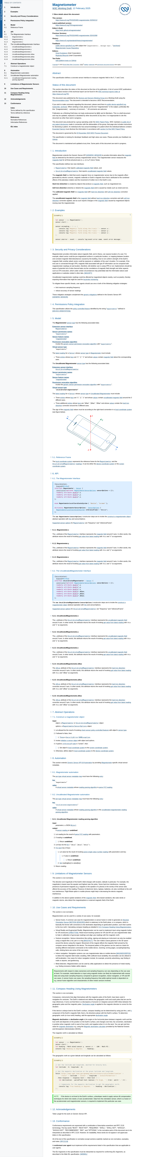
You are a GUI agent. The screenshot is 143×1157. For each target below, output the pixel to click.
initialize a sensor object (69, 740)
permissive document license (105, 64)
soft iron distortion (114, 192)
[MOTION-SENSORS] (77, 922)
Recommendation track (60, 100)
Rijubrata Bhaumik (62, 55)
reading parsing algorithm (88, 787)
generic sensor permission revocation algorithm (80, 344)
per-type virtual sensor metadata (67, 776)
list (68, 845)
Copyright (55, 64)
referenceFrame (69, 744)
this (70, 519)
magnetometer (112, 309)
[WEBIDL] (83, 1154)
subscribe (56, 107)
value (54, 785)
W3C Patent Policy (102, 122)
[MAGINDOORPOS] (123, 953)
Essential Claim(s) (58, 129)
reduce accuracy (61, 291)
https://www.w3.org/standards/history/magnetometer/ (74, 40)
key (53, 780)
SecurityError (72, 737)
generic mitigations (90, 294)
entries (62, 357)
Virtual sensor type (59, 347)
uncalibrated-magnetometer (67, 805)
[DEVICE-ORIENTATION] (61, 311)
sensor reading (62, 830)
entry (101, 776)
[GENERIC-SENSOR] (94, 155)
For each (59, 848)
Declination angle (88, 1004)
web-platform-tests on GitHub (66, 60)
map (80, 776)
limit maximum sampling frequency (68, 287)
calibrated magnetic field (84, 168)
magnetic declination (66, 1026)
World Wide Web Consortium (71, 64)
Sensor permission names (62, 332)
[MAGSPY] (88, 273)
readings (79, 464)
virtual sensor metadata (65, 787)
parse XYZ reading (105, 787)
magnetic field (57, 160)
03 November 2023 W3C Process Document (92, 133)
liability (86, 64)
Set (61, 863)
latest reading (60, 353)
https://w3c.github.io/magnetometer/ (68, 30)
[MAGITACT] (88, 940)
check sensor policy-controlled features (95, 730)
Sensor (72, 353)
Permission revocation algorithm (64, 342)
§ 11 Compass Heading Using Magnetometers (115, 927)
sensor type (71, 323)
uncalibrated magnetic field (96, 171)
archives (117, 46)
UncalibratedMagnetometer (67, 171)
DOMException (84, 737)
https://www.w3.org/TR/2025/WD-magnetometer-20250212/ (76, 20)
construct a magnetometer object (119, 516)
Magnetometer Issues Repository (67, 48)
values (95, 357)
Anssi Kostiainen (61, 53)
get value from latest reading (89, 536)
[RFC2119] (64, 1141)
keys (72, 357)
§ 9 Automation (79, 762)
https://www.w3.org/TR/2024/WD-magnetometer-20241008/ (76, 35)
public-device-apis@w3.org (65, 46)
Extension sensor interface (62, 326)
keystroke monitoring (90, 279)
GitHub (54, 139)
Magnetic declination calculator (95, 1026)
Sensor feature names (60, 337)
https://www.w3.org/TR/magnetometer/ (69, 25)
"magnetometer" (61, 339)
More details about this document (66, 14)
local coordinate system (123, 409)
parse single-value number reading (96, 852)
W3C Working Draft (62, 8)
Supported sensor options (61, 523)
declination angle (102, 1015)
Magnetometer (61, 168)
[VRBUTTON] (73, 933)
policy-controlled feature (81, 309)
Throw (62, 737)
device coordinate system (105, 464)
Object (73, 825)
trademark (92, 64)
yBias (58, 684)
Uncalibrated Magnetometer (100, 393)
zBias (58, 700)
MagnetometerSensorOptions (75, 726)
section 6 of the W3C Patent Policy (112, 129)
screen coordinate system (99, 748)
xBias (58, 668)
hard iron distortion (97, 192)
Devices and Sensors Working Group (92, 98)
